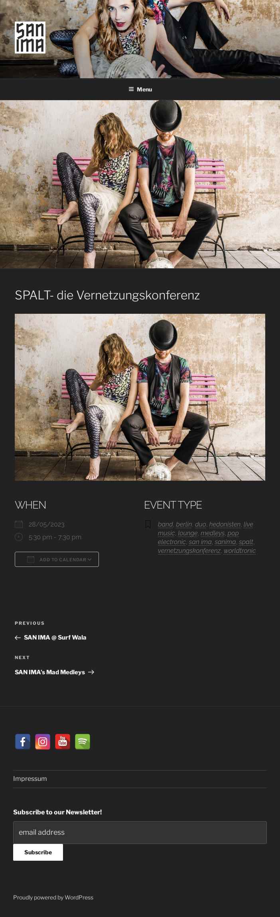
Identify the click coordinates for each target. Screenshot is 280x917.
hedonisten (225, 524)
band (165, 524)
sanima (225, 542)
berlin (184, 524)
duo (200, 524)
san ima (200, 542)
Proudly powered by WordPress (53, 897)
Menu (140, 89)
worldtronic (240, 551)
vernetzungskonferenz (189, 551)
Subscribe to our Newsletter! (57, 812)
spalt (246, 542)
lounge (187, 533)
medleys (213, 533)
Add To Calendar (57, 559)
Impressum (30, 778)
